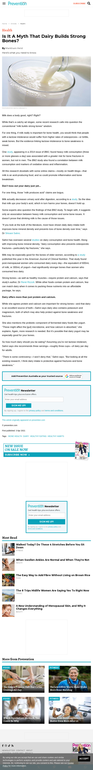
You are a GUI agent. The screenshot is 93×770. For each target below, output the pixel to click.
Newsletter (8, 750)
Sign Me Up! (19, 405)
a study (81, 255)
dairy (26, 436)
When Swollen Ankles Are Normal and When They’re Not (52, 559)
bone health (15, 436)
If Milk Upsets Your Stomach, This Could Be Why (21, 719)
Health (22, 24)
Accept (84, 758)
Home (4, 24)
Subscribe (79, 3)
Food (6, 667)
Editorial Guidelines (13, 753)
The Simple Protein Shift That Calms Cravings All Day (22, 688)
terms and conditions (54, 410)
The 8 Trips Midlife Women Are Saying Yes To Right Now (52, 590)
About (29, 750)
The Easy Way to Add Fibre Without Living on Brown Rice (53, 575)
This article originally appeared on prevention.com (23, 420)
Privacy (29, 753)
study (10, 152)
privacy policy (35, 410)
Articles (14, 24)
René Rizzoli (27, 282)
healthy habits (56, 436)
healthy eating (38, 436)
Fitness (54, 667)
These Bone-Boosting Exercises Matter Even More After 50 (67, 719)
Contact (20, 750)
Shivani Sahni (12, 233)
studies (35, 240)
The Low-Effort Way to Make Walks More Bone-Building (68, 688)
